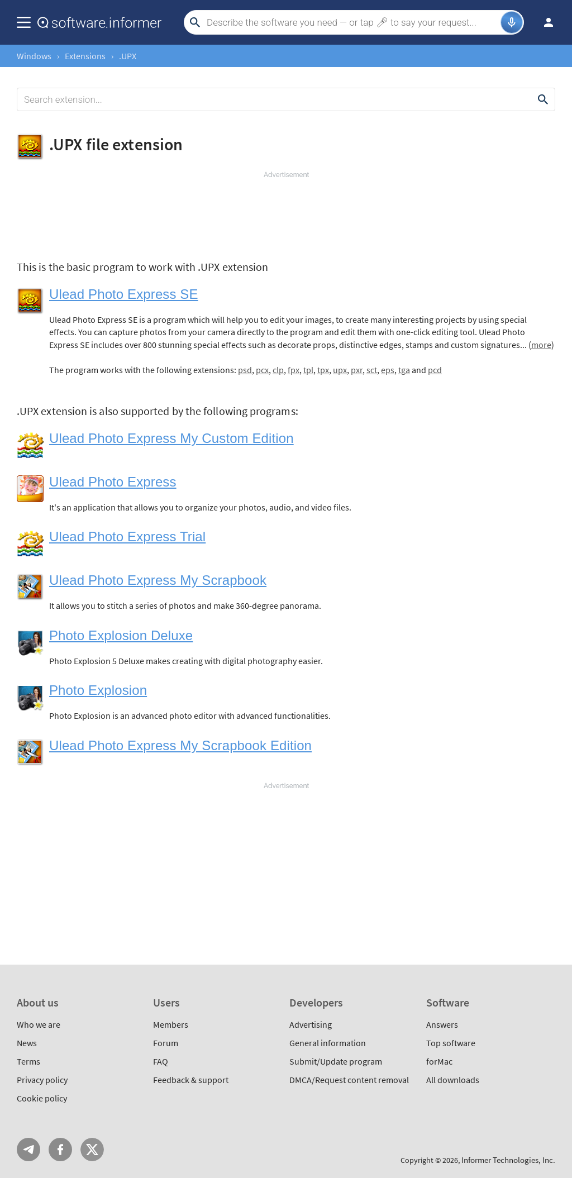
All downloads (452, 1079)
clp (278, 369)
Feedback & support (190, 1079)
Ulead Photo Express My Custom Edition (171, 438)
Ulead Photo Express (113, 481)
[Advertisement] (286, 213)
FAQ (160, 1061)
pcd (435, 369)
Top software (450, 1042)
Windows (34, 55)
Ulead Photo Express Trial (127, 536)
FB (60, 1149)
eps (387, 369)
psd (245, 369)
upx (340, 369)
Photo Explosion (98, 690)
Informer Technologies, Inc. (508, 1160)
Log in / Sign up (543, 22)
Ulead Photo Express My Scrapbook (157, 580)
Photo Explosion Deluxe (121, 635)
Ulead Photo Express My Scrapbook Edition (180, 745)
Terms (28, 1061)
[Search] (352, 22)
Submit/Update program (335, 1061)
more (541, 344)
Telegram (28, 1149)
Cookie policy (42, 1098)
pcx (262, 369)
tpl (308, 369)
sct (371, 369)
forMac (439, 1061)
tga (404, 369)
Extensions (85, 55)
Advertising (310, 1024)
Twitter (92, 1149)
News (27, 1042)
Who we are (38, 1024)
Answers (442, 1024)
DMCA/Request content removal (349, 1079)
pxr (357, 369)
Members (170, 1024)
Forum (165, 1042)
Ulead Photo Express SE (123, 294)
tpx (323, 369)
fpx (293, 369)
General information (327, 1042)
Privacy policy (42, 1079)
